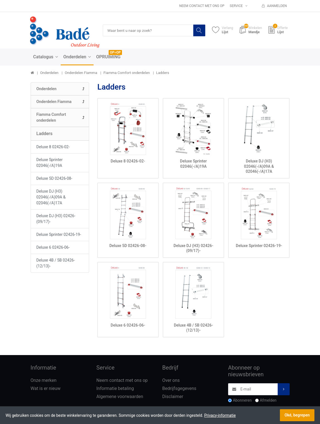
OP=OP (115, 53)
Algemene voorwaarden (119, 396)
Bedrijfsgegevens (179, 388)
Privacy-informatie (220, 415)
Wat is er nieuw (46, 388)
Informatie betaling (115, 388)
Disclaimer (172, 396)
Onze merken (44, 380)
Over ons (171, 380)
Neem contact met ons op (201, 6)
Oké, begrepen (297, 415)
